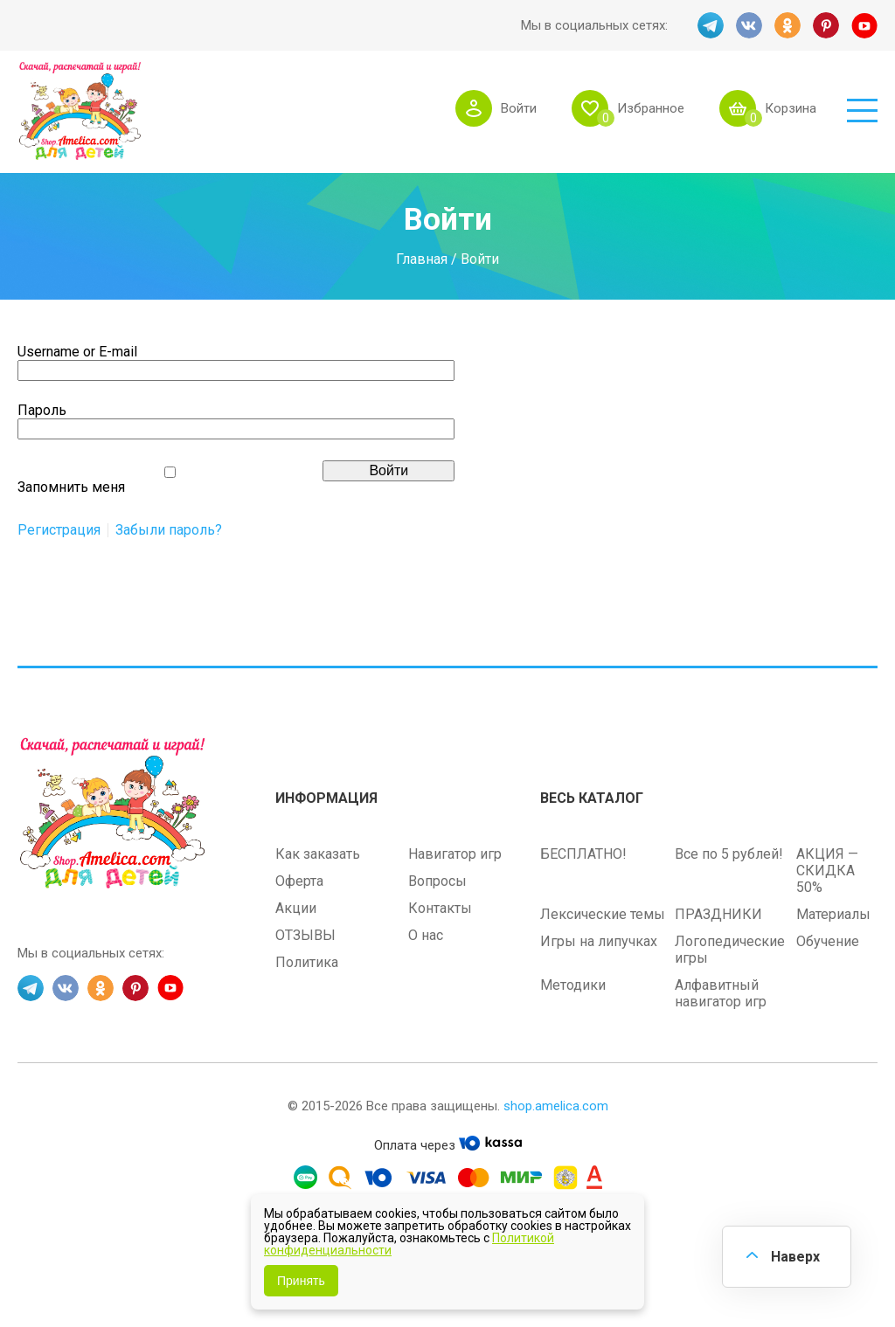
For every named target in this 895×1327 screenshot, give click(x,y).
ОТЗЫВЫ (305, 935)
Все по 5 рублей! (729, 854)
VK (749, 25)
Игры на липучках (598, 941)
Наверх (795, 1256)
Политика (306, 962)
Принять (301, 1281)
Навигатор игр (455, 854)
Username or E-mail (77, 351)
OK (787, 25)
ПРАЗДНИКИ (718, 914)
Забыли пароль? (168, 530)
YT (864, 25)
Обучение (827, 941)
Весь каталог (591, 798)
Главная (422, 258)
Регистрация (59, 530)
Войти (519, 108)
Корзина (790, 108)
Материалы (833, 914)
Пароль (41, 410)
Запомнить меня (71, 487)
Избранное (650, 108)
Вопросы (437, 881)
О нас (425, 935)
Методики (573, 985)
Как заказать (317, 854)
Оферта (299, 881)
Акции (295, 908)
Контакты (440, 908)
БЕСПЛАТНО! (583, 854)
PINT (826, 25)
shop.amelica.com (555, 1106)
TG (710, 25)
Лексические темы (602, 914)
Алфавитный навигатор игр (721, 993)
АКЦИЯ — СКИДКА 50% (827, 870)
